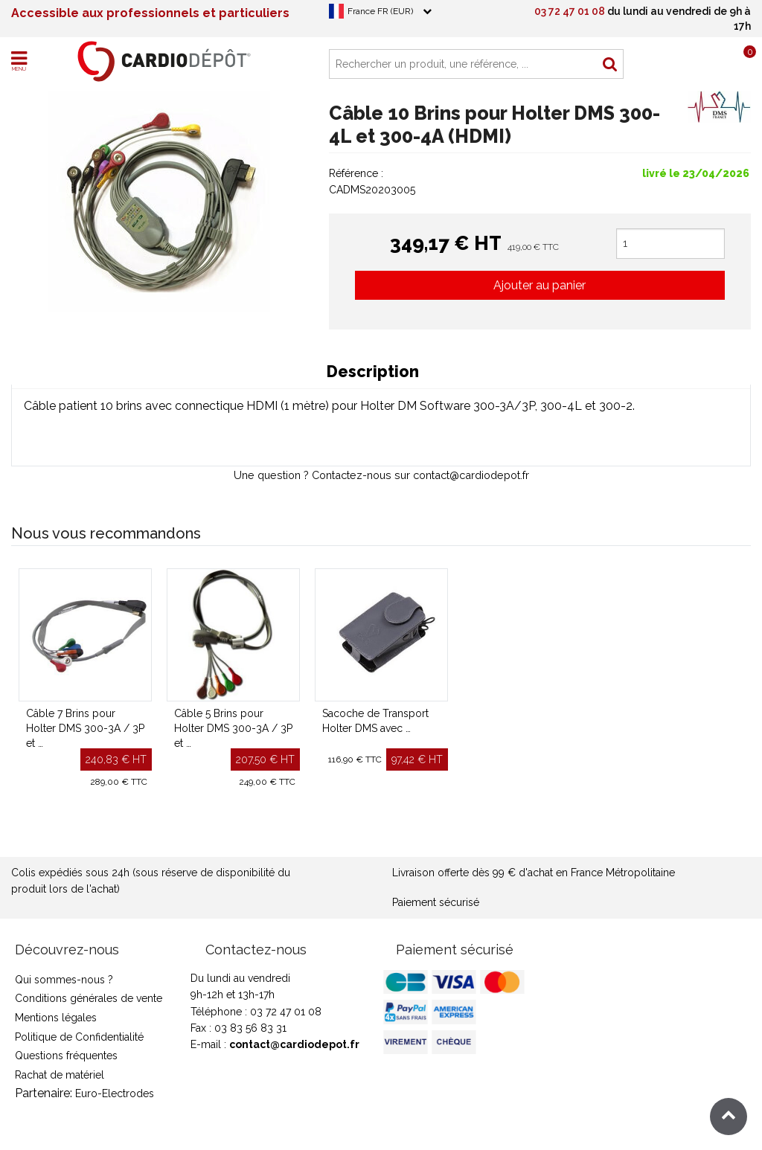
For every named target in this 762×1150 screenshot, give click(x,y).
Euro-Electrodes (114, 1093)
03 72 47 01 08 (569, 11)
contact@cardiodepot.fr (294, 1044)
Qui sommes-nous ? (64, 980)
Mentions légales (56, 1018)
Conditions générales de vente (88, 998)
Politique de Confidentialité (79, 1037)
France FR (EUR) (380, 11)
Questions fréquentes (66, 1055)
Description (373, 371)
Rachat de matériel (59, 1075)
